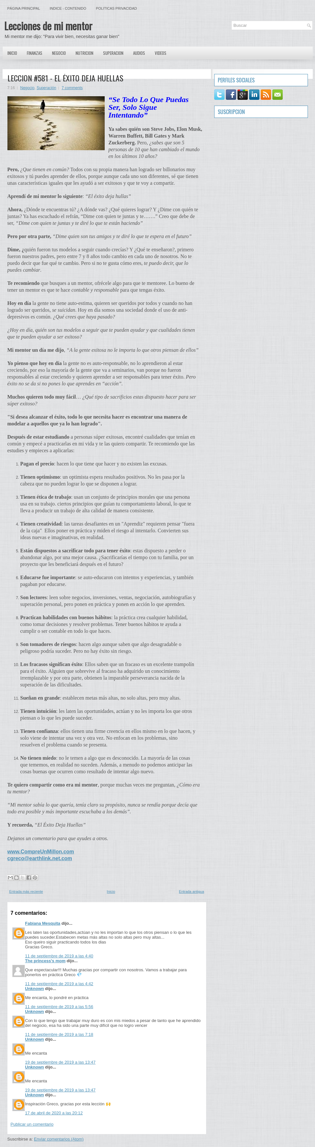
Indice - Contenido (68, 8)
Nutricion (84, 53)
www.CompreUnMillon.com (40, 851)
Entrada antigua (191, 891)
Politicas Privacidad (116, 8)
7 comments (72, 88)
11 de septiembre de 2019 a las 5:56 (59, 1006)
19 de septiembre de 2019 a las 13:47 (60, 1062)
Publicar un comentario (32, 1124)
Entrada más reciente (26, 891)
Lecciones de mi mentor (48, 25)
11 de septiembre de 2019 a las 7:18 (59, 1034)
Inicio (12, 53)
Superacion (113, 53)
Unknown (34, 988)
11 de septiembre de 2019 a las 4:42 (59, 983)
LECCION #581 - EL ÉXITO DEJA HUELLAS (65, 78)
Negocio (59, 53)
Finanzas (34, 53)
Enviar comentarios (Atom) (59, 1139)
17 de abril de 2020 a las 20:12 (54, 1113)
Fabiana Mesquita (42, 923)
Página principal (23, 8)
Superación (46, 88)
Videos (160, 53)
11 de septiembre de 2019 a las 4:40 (59, 956)
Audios (139, 53)
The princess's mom (45, 960)
